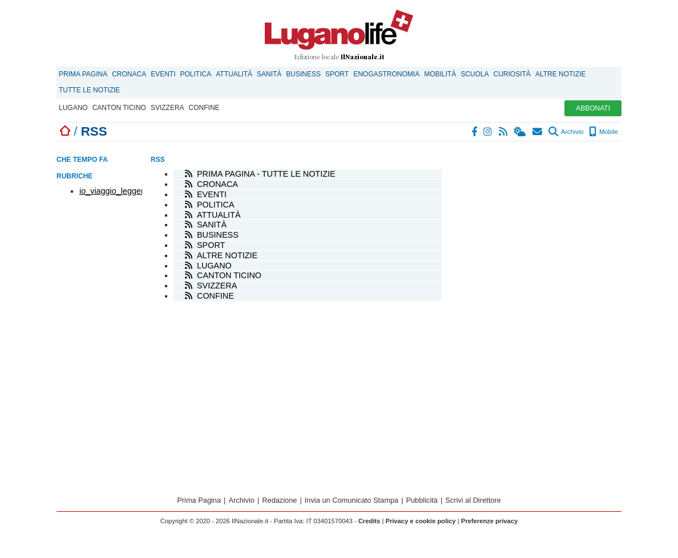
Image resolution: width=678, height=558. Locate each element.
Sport (337, 74)
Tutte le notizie (89, 90)
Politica (196, 74)
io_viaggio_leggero (113, 190)
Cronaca (129, 74)
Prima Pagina (83, 74)
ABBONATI (593, 108)
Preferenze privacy (489, 521)
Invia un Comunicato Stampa (351, 500)
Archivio (565, 131)
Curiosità (512, 74)
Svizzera (167, 108)
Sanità (269, 74)
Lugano (73, 108)
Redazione (279, 500)
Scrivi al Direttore (473, 500)
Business (303, 74)
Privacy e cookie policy (420, 521)
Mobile (603, 131)
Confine (204, 108)
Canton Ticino (119, 108)
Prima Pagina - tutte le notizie (266, 173)
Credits (369, 521)
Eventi (163, 74)
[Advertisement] (536, 218)
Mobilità (440, 74)
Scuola (475, 74)
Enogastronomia (386, 74)
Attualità (234, 74)
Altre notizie (560, 74)
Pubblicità (422, 500)
